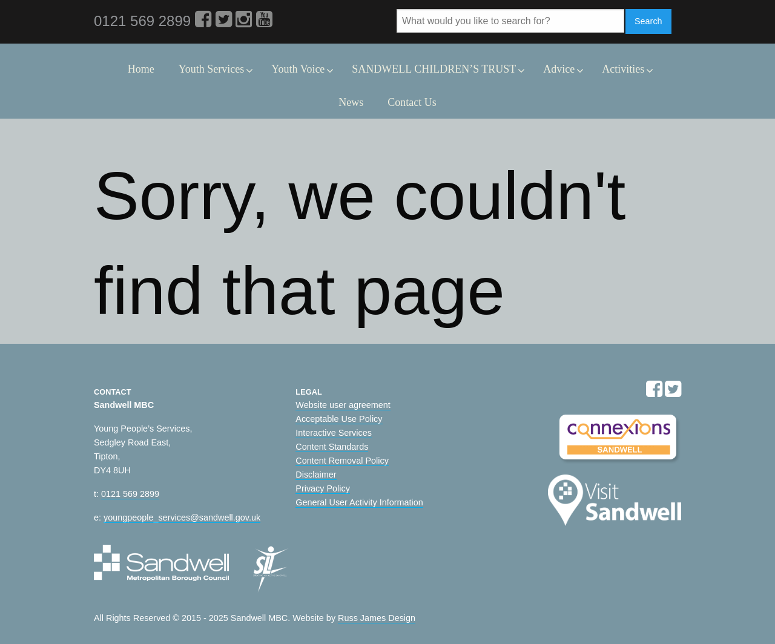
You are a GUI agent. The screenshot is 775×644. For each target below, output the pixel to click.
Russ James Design (376, 618)
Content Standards (331, 447)
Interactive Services (333, 433)
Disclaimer (315, 474)
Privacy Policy (322, 488)
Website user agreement (343, 405)
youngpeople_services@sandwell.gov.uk (182, 517)
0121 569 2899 (130, 494)
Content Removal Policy (342, 460)
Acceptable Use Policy (338, 419)
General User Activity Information (359, 502)
